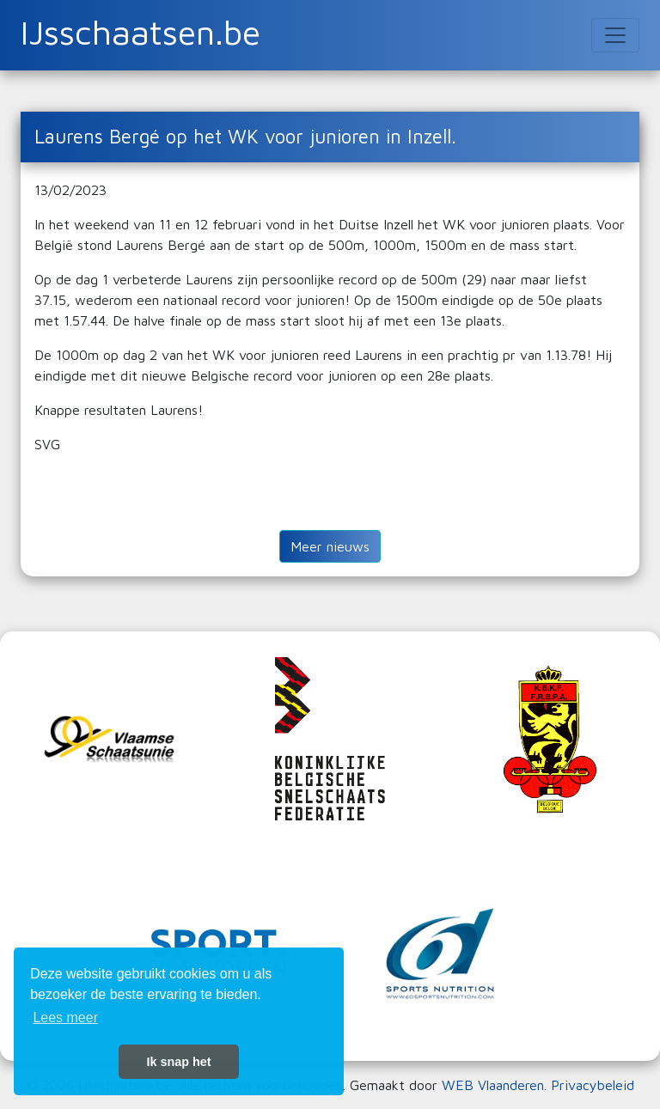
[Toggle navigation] (615, 35)
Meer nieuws (330, 546)
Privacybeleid (592, 1085)
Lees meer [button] (65, 1017)
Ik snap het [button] (178, 1062)
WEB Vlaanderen (493, 1085)
